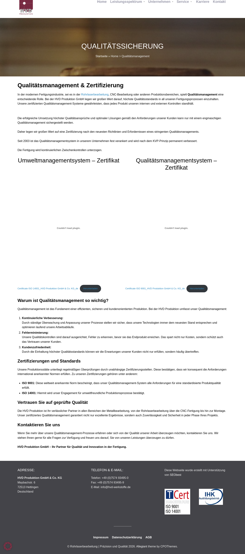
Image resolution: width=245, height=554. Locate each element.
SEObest (175, 474)
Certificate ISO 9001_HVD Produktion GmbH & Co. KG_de (155, 288)
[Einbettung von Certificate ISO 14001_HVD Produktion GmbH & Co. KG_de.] (69, 228)
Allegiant (141, 546)
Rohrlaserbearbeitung (95, 94)
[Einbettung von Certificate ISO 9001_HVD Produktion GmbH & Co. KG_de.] (176, 228)
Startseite (102, 56)
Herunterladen (90, 288)
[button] (8, 546)
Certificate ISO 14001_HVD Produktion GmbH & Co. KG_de (48, 288)
